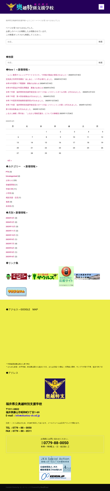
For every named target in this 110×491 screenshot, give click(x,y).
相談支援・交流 (12, 198)
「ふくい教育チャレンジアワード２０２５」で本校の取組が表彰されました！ (37, 75)
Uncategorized (11, 176)
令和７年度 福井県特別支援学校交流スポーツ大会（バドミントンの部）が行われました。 (42, 105)
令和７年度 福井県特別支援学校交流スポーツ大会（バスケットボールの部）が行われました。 (44, 92)
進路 (7, 202)
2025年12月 (10, 226)
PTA (7, 172)
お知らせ (9, 180)
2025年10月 (10, 235)
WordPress (44, 487)
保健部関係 (10, 185)
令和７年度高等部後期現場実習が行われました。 (25, 101)
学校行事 (9, 189)
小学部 (8, 193)
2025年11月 (10, 231)
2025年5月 (10, 252)
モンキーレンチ (25, 487)
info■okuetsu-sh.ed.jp (27, 415)
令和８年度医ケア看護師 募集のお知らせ (23, 83)
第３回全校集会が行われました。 (19, 109)
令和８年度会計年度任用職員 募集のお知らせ (24, 88)
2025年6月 (10, 248)
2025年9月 (10, 239)
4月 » (10, 161)
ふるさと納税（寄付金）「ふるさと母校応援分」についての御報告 (32, 113)
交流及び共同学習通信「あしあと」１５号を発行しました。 (30, 79)
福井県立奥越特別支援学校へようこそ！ (20, 20)
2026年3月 (10, 218)
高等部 (8, 206)
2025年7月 (10, 244)
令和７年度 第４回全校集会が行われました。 (24, 96)
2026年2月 (10, 222)
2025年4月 (10, 257)
